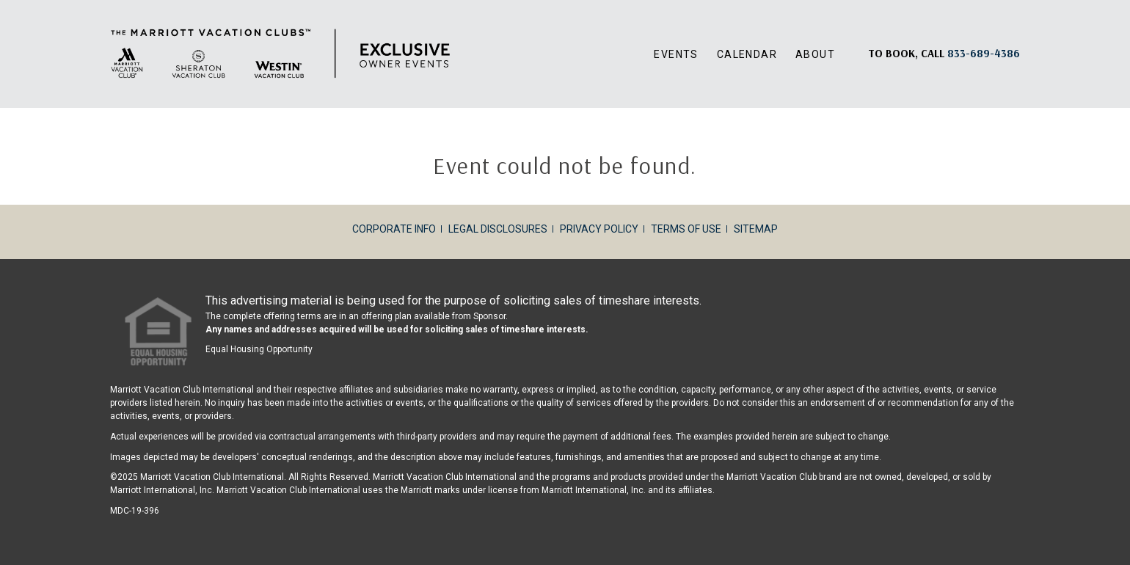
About (815, 54)
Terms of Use (686, 229)
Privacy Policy (599, 229)
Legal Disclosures (497, 229)
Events (676, 54)
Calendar (747, 54)
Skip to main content (0, 0)
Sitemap (756, 229)
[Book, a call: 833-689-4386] (983, 53)
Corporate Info (394, 229)
